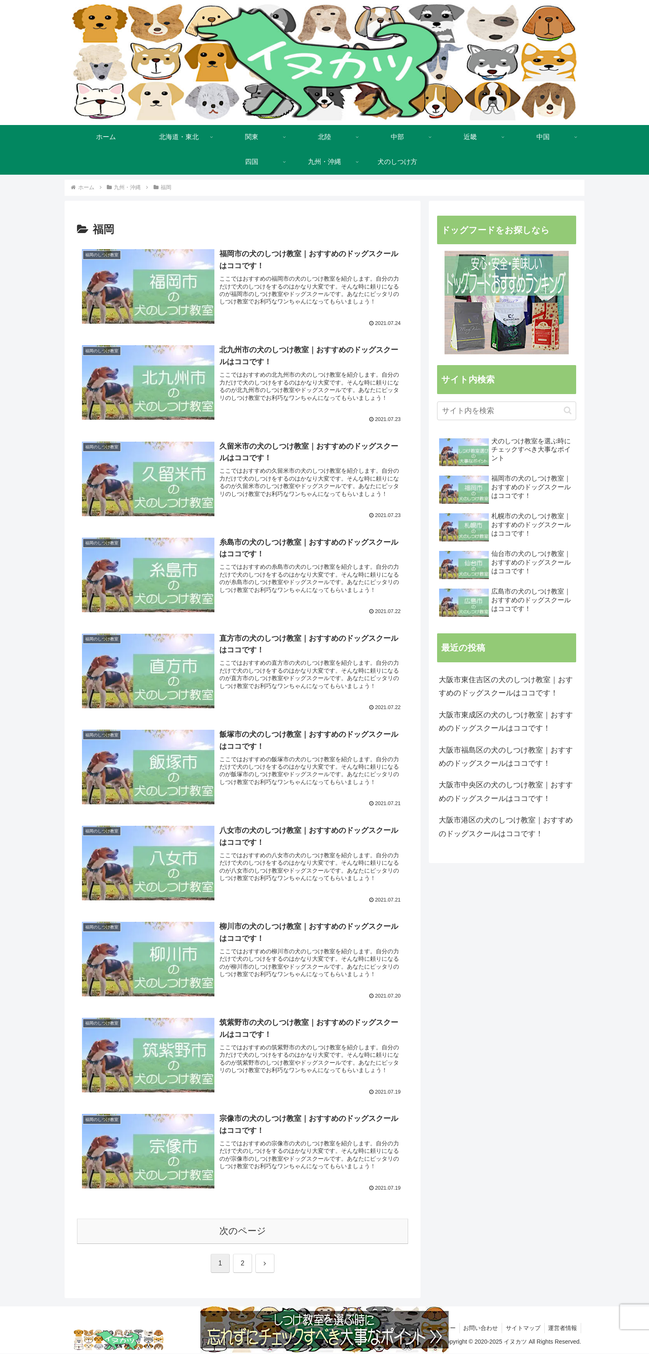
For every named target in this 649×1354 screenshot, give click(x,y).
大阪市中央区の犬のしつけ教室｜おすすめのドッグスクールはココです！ (506, 791)
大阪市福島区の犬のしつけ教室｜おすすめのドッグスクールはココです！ (506, 756)
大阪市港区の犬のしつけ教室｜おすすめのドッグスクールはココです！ (506, 826)
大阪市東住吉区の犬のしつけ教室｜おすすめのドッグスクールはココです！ (506, 686)
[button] (567, 410)
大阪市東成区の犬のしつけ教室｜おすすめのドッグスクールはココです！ (506, 721)
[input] (506, 411)
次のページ (242, 1231)
